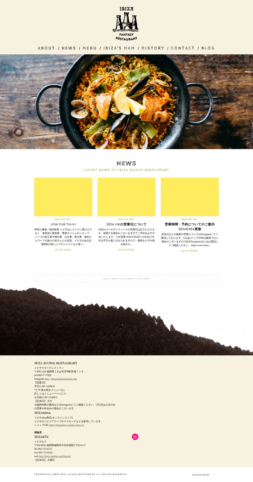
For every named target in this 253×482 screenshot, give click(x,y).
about (46, 48)
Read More (63, 250)
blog (208, 48)
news (69, 48)
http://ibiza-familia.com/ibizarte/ (55, 456)
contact (183, 48)
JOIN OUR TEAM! (63, 224)
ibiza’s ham (119, 48)
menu (90, 48)
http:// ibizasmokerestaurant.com (61, 379)
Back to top (200, 475)
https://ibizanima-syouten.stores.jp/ (67, 425)
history (153, 48)
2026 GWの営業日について (126, 224)
